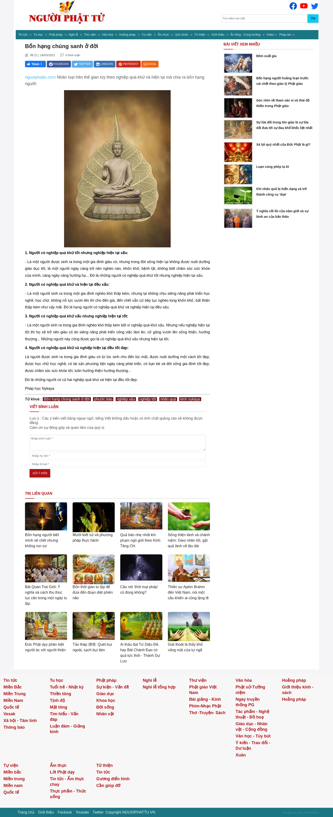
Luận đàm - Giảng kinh (67, 729)
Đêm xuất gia (266, 56)
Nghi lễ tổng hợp (159, 687)
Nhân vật (105, 714)
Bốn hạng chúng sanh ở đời (67, 399)
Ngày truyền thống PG (248, 702)
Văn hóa (108, 34)
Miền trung (14, 779)
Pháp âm (285, 34)
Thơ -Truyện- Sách (207, 712)
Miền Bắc (12, 687)
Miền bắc (12, 772)
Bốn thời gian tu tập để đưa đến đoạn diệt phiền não (93, 592)
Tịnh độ (57, 700)
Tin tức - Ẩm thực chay (67, 782)
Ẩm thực (164, 34)
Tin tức (23, 34)
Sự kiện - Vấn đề (112, 687)
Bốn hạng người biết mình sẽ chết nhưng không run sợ (42, 540)
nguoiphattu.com (40, 77)
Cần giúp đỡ (108, 785)
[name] (118, 456)
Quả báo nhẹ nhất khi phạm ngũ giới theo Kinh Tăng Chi (140, 540)
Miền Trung (14, 693)
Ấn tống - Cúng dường (245, 34)
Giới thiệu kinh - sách (298, 690)
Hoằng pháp (127, 34)
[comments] (118, 443)
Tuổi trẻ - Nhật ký (67, 687)
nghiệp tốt (147, 399)
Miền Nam (13, 700)
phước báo (103, 399)
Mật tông (58, 707)
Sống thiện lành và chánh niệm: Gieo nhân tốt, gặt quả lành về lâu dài (189, 540)
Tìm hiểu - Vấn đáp (64, 717)
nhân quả (168, 399)
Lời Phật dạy (62, 772)
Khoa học (105, 700)
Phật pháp (56, 34)
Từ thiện (200, 34)
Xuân (241, 755)
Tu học (39, 34)
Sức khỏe (182, 34)
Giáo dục (105, 693)
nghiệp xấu (126, 399)
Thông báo (14, 727)
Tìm (313, 18)
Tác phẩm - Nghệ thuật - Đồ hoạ (252, 714)
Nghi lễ (74, 34)
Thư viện (90, 34)
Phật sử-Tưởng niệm (250, 690)
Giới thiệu (218, 34)
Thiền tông (60, 693)
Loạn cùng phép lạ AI (272, 167)
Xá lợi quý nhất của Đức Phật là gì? (283, 144)
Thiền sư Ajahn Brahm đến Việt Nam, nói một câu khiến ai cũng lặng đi (188, 592)
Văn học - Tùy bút (253, 736)
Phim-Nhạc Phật (205, 706)
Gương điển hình (113, 779)
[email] (118, 464)
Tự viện (147, 34)
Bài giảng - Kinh (205, 699)
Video (270, 34)
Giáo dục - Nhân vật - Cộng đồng (252, 727)
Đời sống (105, 707)
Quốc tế (11, 707)
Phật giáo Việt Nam (203, 690)
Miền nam (13, 785)
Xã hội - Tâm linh (20, 720)
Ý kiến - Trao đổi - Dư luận (253, 745)
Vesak (9, 714)
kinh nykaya (190, 399)
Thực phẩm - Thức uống (68, 794)
